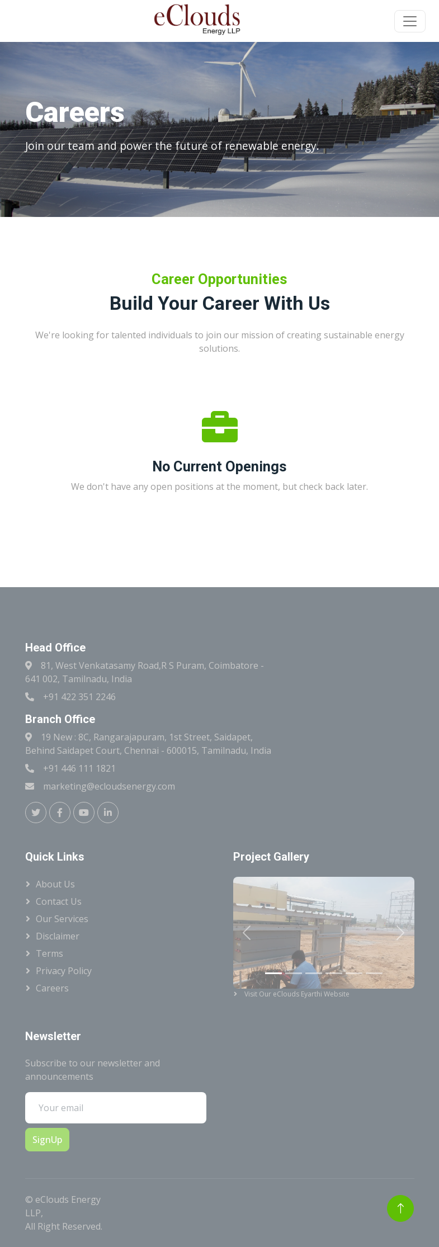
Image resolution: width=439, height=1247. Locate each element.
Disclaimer (57, 936)
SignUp (47, 1139)
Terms (49, 953)
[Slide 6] (374, 973)
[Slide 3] (313, 973)
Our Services (62, 919)
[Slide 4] (333, 973)
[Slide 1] (273, 973)
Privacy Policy (64, 971)
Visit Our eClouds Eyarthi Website (283, 994)
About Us (55, 884)
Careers (52, 988)
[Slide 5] (354, 973)
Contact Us (59, 901)
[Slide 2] (293, 973)
